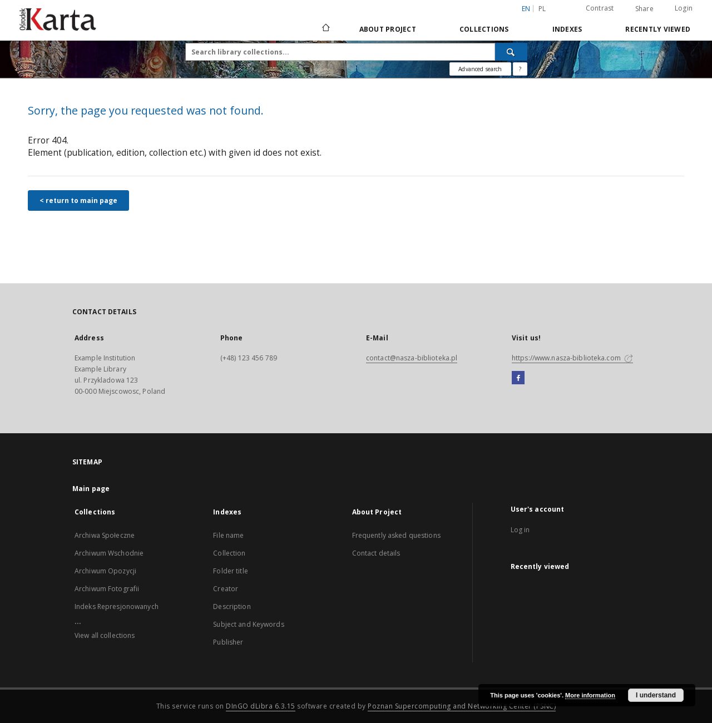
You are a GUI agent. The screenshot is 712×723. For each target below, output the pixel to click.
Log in (520, 529)
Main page (91, 488)
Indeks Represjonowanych (117, 606)
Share (644, 8)
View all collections (105, 635)
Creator (225, 588)
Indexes (567, 29)
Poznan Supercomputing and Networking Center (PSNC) (462, 706)
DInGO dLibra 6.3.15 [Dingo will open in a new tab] (260, 706)
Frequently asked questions (396, 535)
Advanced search (480, 69)
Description (231, 606)
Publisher (228, 642)
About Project (387, 29)
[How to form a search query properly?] (520, 69)
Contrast (600, 8)
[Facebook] (518, 378)
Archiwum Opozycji (105, 571)
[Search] (511, 52)
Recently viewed (657, 29)
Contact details (376, 553)
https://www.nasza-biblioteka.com (572, 358)
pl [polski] (542, 8)
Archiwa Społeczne (105, 535)
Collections (484, 29)
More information (590, 695)
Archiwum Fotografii (107, 588)
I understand (656, 695)
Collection (229, 553)
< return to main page (78, 200)
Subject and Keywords (248, 624)
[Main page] (325, 29)
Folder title (230, 571)
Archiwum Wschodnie (109, 553)
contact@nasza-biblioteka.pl (411, 358)
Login (684, 8)
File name (228, 535)
